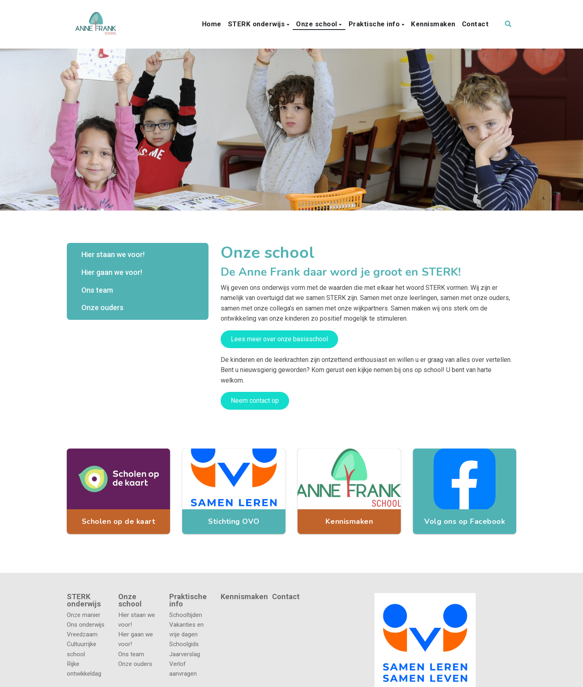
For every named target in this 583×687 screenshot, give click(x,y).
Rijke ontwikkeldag (84, 668)
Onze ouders (102, 307)
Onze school (317, 24)
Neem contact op (255, 400)
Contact (475, 24)
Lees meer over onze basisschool (279, 339)
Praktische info (375, 24)
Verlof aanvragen (183, 668)
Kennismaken (433, 24)
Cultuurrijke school (81, 648)
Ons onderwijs (85, 624)
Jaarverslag (184, 654)
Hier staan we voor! (113, 254)
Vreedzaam (82, 634)
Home (211, 24)
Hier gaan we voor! (111, 272)
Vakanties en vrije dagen (186, 629)
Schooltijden (185, 615)
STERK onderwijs (257, 24)
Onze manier (83, 615)
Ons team (97, 290)
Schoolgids (184, 644)
